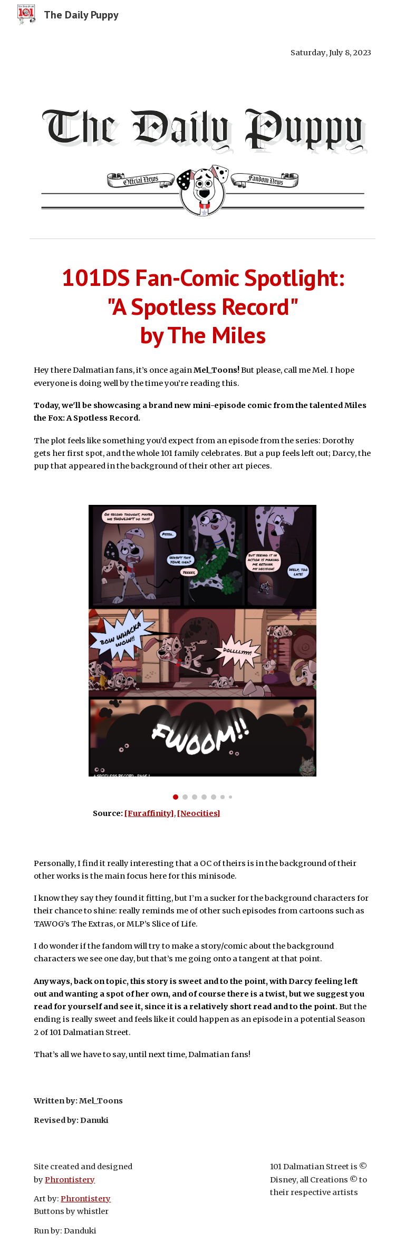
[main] (202, 52)
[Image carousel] (202, 652)
